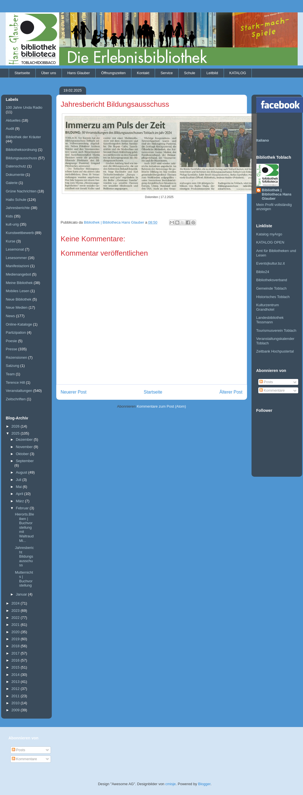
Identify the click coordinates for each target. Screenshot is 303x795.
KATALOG (237, 73)
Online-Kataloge (19, 324)
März (20, 501)
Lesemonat (15, 249)
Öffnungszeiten (113, 73)
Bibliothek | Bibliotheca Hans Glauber (276, 194)
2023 (16, 610)
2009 (16, 710)
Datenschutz (16, 166)
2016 (16, 660)
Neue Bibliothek (19, 299)
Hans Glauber (78, 73)
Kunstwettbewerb (20, 233)
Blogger (204, 784)
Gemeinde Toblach (271, 288)
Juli (19, 480)
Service (167, 73)
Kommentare (272, 390)
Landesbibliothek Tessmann (270, 319)
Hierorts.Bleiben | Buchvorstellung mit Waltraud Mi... (24, 527)
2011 (16, 696)
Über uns (48, 73)
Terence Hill (15, 382)
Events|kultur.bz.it (270, 263)
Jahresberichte (18, 208)
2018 (16, 646)
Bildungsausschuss (21, 158)
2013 (16, 682)
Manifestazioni (17, 266)
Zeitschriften (16, 399)
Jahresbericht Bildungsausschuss (24, 556)
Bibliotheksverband (271, 280)
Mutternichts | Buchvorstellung (24, 579)
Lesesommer (16, 258)
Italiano (262, 140)
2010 (16, 703)
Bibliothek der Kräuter (23, 137)
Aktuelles (13, 120)
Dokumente (15, 174)
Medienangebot (18, 274)
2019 (16, 639)
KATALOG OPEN (270, 242)
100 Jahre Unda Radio (24, 107)
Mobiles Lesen (18, 291)
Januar (22, 594)
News (10, 316)
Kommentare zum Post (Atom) (161, 406)
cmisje (170, 784)
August (22, 472)
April (20, 494)
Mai (19, 487)
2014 (16, 675)
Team (10, 374)
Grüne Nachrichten (21, 191)
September (25, 461)
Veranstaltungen (19, 391)
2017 (16, 653)
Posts (266, 382)
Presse (11, 349)
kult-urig (12, 224)
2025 (16, 433)
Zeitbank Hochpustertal (275, 351)
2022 (16, 617)
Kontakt (143, 73)
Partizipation (16, 332)
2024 (16, 603)
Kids (9, 216)
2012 (16, 689)
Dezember (25, 439)
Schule (189, 73)
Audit (10, 128)
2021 (16, 625)
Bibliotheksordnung (21, 149)
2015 (16, 667)
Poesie (11, 341)
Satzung (12, 366)
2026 (16, 426)
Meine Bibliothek (19, 283)
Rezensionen (16, 357)
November (25, 447)
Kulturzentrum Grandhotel (267, 307)
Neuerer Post (74, 392)
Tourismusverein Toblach (276, 330)
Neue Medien (17, 307)
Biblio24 (262, 272)
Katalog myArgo (269, 234)
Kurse (10, 241)
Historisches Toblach (273, 297)
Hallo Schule (16, 199)
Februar (23, 508)
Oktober (23, 454)
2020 (16, 632)
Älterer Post (230, 392)
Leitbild (212, 73)
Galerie (12, 183)
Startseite (22, 73)
